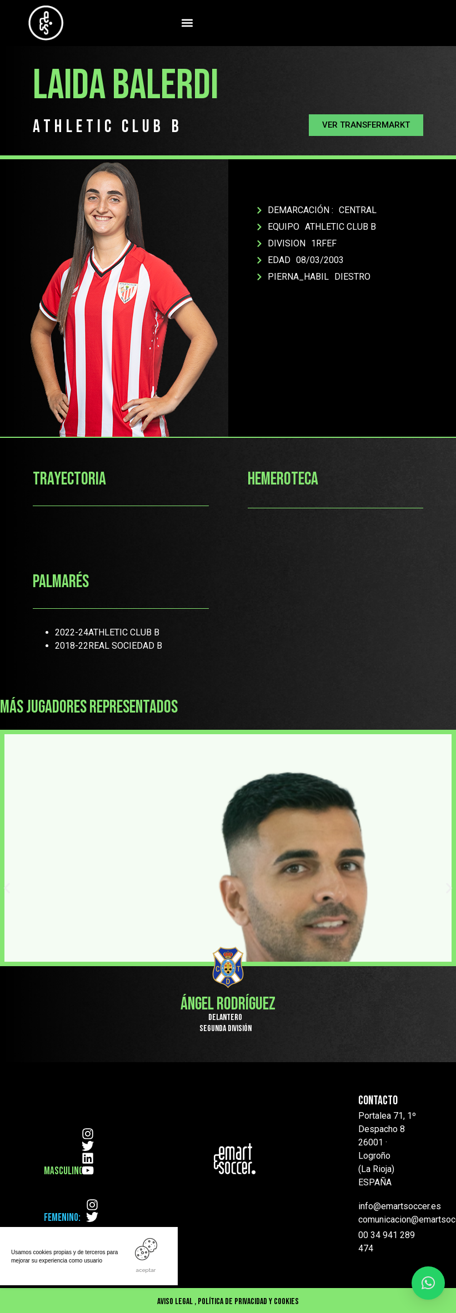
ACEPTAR (146, 1270)
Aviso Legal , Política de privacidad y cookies (228, 1301)
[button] (187, 23)
